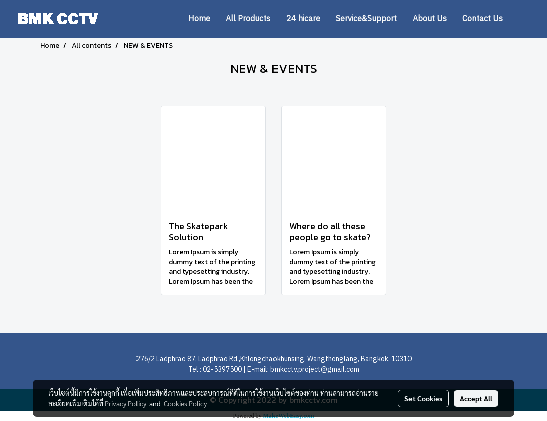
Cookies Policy (185, 403)
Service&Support (366, 19)
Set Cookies (423, 398)
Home (199, 19)
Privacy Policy (125, 403)
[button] (525, 19)
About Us (430, 19)
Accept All (476, 398)
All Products (248, 19)
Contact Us (482, 19)
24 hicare (303, 19)
